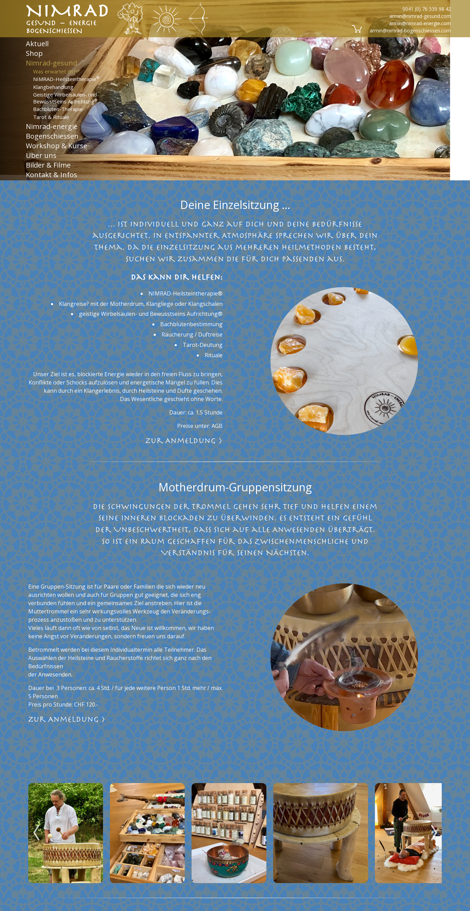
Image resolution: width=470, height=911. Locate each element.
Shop (34, 53)
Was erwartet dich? (56, 71)
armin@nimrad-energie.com (420, 23)
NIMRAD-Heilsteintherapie (66, 79)
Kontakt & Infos (51, 174)
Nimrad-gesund (51, 62)
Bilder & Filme (48, 165)
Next (433, 827)
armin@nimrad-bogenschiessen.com (410, 30)
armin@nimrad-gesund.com (420, 16)
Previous (36, 827)
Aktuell (37, 43)
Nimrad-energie (52, 126)
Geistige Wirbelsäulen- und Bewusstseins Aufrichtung (65, 98)
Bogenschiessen (52, 136)
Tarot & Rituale (51, 116)
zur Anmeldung (184, 440)
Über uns (41, 155)
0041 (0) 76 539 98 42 (426, 9)
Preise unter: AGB (200, 426)
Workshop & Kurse (56, 145)
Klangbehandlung (53, 86)
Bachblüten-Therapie (58, 109)
